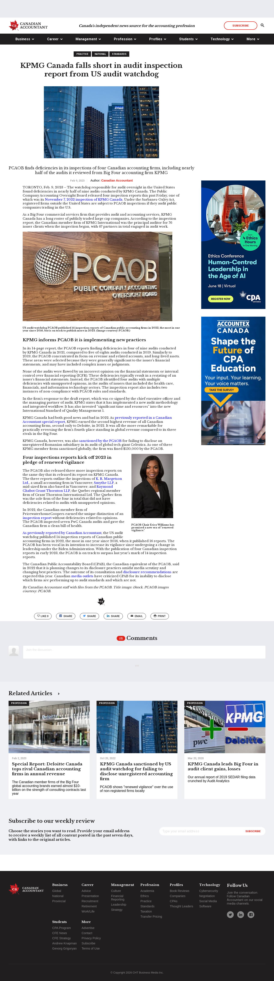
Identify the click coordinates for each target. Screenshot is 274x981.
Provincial (59, 901)
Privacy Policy (91, 938)
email (137, 632)
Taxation (146, 911)
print (160, 632)
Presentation (90, 896)
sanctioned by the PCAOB (100, 457)
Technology (220, 55)
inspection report (37, 534)
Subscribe (240, 41)
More (251, 55)
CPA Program (61, 928)
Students (186, 55)
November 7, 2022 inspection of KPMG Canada (83, 216)
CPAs (173, 901)
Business (22, 55)
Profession (123, 55)
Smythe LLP (104, 499)
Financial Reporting (117, 897)
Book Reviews (179, 891)
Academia (147, 891)
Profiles (155, 55)
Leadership (118, 904)
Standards (119, 70)
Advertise (88, 928)
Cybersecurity (208, 891)
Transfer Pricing (151, 916)
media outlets (82, 592)
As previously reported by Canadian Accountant (62, 549)
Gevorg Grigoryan (64, 948)
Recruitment (90, 901)
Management (86, 55)
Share (65, 632)
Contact (87, 933)
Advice (86, 891)
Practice (82, 70)
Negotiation (207, 896)
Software (205, 906)
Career (53, 55)
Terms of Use (91, 948)
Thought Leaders (181, 906)
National (100, 70)
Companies (177, 896)
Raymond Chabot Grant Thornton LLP (68, 505)
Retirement (89, 906)
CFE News (59, 933)
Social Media (208, 901)
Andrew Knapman (64, 943)
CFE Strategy (61, 938)
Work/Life (88, 911)
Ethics (144, 896)
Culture (116, 891)
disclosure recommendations (147, 588)
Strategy (117, 909)
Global (56, 891)
